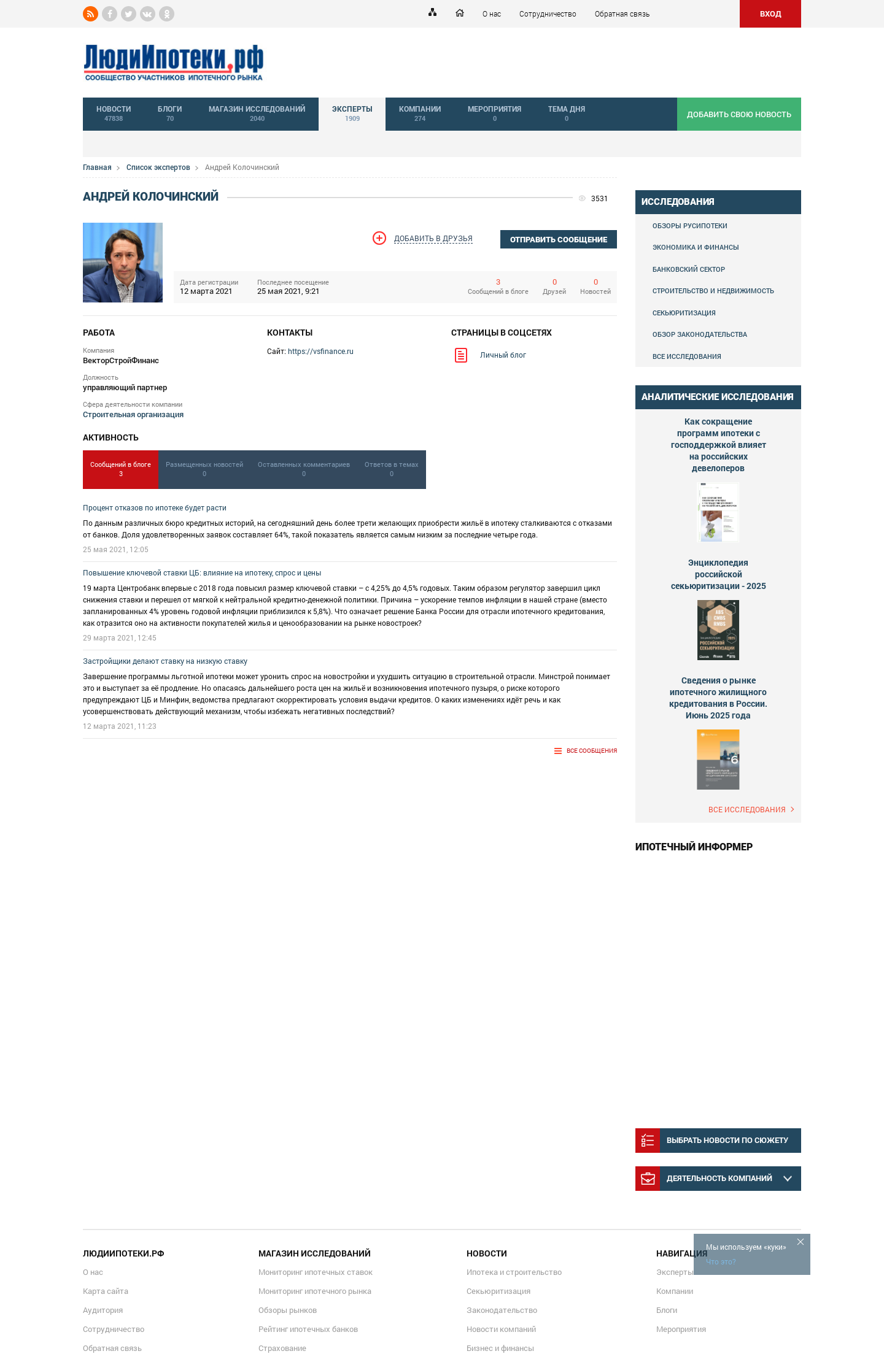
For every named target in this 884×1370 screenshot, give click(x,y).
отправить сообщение (558, 239)
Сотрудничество (547, 13)
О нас (492, 13)
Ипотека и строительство (514, 1271)
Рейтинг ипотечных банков (308, 1328)
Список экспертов (158, 167)
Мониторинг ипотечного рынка (314, 1290)
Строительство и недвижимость (713, 290)
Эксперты (675, 1271)
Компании (674, 1290)
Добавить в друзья (433, 238)
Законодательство (502, 1309)
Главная (97, 167)
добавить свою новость (739, 114)
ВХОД (770, 13)
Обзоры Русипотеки (690, 225)
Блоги (666, 1309)
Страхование (282, 1347)
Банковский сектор (689, 269)
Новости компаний (501, 1328)
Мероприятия (681, 1328)
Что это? (721, 1261)
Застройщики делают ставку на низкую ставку (165, 661)
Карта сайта (105, 1290)
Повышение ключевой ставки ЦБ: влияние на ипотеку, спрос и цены (202, 572)
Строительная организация (133, 414)
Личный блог (503, 355)
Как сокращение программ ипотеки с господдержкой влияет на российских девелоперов (718, 444)
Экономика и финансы (696, 247)
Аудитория (103, 1309)
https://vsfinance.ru (321, 351)
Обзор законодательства (700, 334)
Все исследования (687, 356)
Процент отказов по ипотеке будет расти (155, 507)
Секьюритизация (684, 312)
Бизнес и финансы (500, 1347)
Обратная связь (622, 13)
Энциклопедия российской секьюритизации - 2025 (718, 573)
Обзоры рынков (287, 1309)
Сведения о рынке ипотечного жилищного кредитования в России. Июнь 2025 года (718, 697)
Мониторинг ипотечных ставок (315, 1271)
